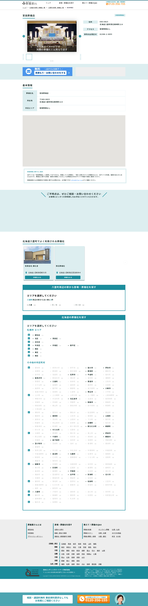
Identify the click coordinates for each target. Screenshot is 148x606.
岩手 (74, 544)
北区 (38, 339)
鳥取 (78, 557)
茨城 (84, 547)
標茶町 (57, 416)
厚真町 (92, 371)
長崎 (73, 564)
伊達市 (110, 433)
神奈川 (68, 547)
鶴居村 (110, 437)
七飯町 (74, 454)
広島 (67, 557)
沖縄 (99, 564)
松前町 (92, 481)
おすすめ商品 (116, 533)
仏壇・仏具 (116, 530)
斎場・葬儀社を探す (66, 3)
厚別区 (39, 335)
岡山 (62, 557)
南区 (38, 356)
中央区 (39, 345)
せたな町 (58, 430)
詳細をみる (37, 277)
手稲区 (57, 345)
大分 (83, 564)
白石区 (39, 342)
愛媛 (62, 561)
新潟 (78, 551)
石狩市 (74, 375)
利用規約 (31, 533)
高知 (78, 561)
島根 (73, 557)
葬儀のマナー (88, 533)
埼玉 (74, 547)
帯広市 (92, 392)
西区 (38, 349)
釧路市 (92, 402)
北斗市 (110, 474)
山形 (89, 544)
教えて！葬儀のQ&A (89, 3)
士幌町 (110, 416)
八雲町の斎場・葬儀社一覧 (56, 7)
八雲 (32, 305)
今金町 (92, 375)
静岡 (67, 551)
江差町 (57, 381)
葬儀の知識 (87, 530)
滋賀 (78, 554)
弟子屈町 (58, 440)
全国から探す (59, 530)
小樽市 (110, 388)
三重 (94, 554)
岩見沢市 (40, 378)
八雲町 (39, 492)
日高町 (57, 468)
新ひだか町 (94, 426)
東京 (62, 547)
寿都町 (110, 426)
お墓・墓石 (102, 536)
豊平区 (74, 345)
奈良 (83, 554)
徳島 (73, 561)
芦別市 (110, 368)
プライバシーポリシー (35, 536)
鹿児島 (94, 564)
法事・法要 (102, 533)
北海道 (63, 544)
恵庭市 (92, 381)
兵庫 (67, 554)
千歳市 (57, 437)
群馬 (89, 547)
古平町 (74, 474)
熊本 (78, 564)
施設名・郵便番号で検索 (63, 536)
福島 (94, 544)
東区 (38, 352)
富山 (88, 551)
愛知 (62, 551)
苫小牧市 (40, 444)
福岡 (62, 564)
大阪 (62, 554)
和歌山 (89, 554)
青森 (69, 544)
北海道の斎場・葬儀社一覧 (37, 7)
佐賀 (67, 564)
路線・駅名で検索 (61, 533)
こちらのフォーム (76, 180)
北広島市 (75, 399)
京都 (73, 554)
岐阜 (73, 551)
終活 (113, 536)
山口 (83, 557)
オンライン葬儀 (104, 530)
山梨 (103, 551)
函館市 (39, 464)
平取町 (74, 471)
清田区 (57, 339)
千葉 (79, 547)
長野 (83, 551)
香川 (67, 561)
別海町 (92, 474)
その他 (118, 536)
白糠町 (92, 423)
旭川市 (92, 368)
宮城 (79, 544)
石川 (93, 551)
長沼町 (57, 454)
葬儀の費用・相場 (90, 536)
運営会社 (31, 530)
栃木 (94, 547)
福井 (98, 551)
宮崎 (88, 564)
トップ (48, 3)
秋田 (84, 544)
